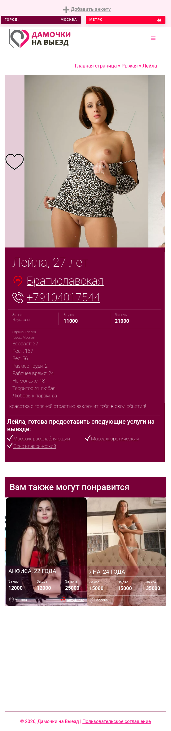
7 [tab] (113, 237)
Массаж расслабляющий (41, 439)
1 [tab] (57, 237)
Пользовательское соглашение (116, 721)
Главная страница (96, 66)
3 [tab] (75, 237)
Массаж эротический (115, 439)
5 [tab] (94, 237)
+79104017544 (63, 297)
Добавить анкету (87, 9)
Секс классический (34, 446)
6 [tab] (103, 237)
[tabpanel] (14, 161)
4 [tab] (85, 237)
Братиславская (65, 280)
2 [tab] (66, 237)
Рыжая (129, 66)
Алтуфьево (75, 600)
